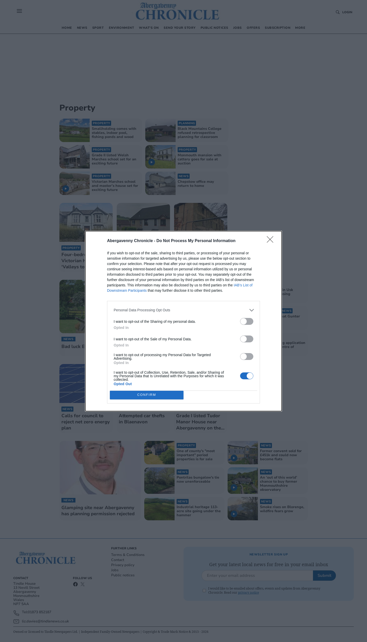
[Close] (272, 241)
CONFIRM (146, 395)
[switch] (246, 321)
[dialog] (183, 321)
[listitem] (183, 310)
